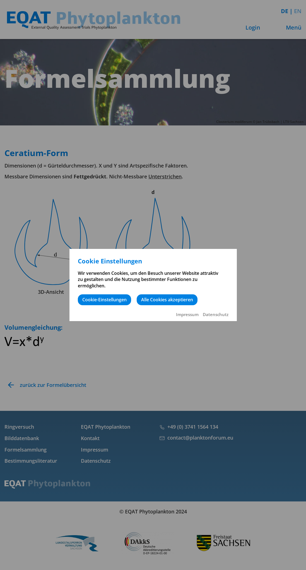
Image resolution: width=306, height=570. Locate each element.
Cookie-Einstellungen (104, 300)
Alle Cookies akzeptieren (167, 300)
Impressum (187, 314)
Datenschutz (215, 314)
